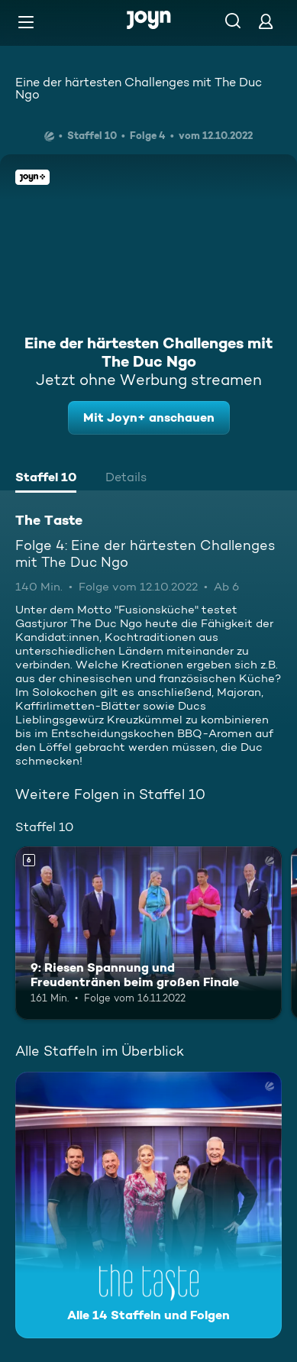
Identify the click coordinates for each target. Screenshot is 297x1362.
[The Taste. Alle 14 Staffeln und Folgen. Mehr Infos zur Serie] (148, 1205)
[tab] (45, 479)
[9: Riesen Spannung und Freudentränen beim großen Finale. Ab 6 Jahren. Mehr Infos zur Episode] (148, 933)
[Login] (265, 21)
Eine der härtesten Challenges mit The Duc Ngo (138, 88)
